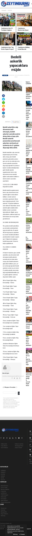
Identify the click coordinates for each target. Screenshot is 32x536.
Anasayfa (4, 10)
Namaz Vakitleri (5, 489)
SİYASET (3, 472)
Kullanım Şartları (19, 444)
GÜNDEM (3, 470)
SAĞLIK (3, 476)
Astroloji (3, 515)
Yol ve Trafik (4, 487)
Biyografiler (4, 512)
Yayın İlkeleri (4, 445)
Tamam (22, 534)
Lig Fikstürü (4, 493)
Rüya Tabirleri (4, 513)
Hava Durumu (4, 485)
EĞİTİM (3, 474)
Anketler (3, 510)
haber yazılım (3, 532)
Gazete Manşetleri (5, 502)
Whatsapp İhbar (19, 445)
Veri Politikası (4, 447)
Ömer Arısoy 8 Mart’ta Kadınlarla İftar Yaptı (29, 359)
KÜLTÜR (10, 10)
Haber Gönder (18, 447)
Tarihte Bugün (4, 495)
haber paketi (3, 530)
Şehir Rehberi (4, 500)
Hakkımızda (4, 444)
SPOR (2, 478)
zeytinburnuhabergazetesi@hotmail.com (13, 376)
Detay (15, 534)
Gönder (19, 393)
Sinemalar (3, 497)
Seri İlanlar (3, 498)
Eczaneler (3, 491)
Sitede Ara (3, 508)
